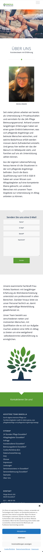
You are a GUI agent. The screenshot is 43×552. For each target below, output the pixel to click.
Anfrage (6, 440)
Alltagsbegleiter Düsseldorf (13, 437)
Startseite (7, 475)
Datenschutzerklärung (23, 549)
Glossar (6, 459)
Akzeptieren (21, 531)
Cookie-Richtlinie (9, 549)
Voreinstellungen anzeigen (21, 544)
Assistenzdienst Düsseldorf (13, 443)
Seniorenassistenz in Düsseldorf (15, 468)
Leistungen (7, 465)
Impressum (35, 549)
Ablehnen (21, 538)
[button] (39, 506)
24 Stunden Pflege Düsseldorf (15, 434)
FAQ (5, 456)
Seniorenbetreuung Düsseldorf (15, 471)
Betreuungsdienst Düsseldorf (14, 447)
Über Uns (7, 478)
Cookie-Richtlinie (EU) (11, 450)
